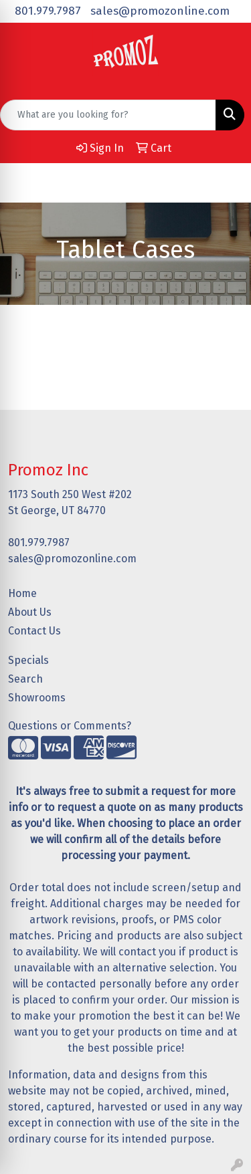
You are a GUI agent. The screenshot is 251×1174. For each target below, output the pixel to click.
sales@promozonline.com (160, 11)
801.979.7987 (48, 11)
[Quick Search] (108, 115)
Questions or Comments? (69, 725)
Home (22, 593)
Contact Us (34, 630)
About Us (30, 612)
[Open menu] (224, 182)
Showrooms (37, 697)
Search (25, 679)
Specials (28, 660)
